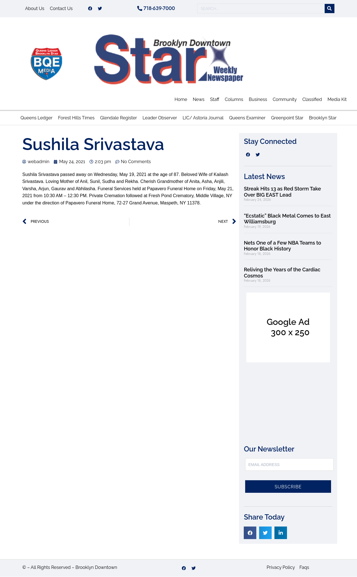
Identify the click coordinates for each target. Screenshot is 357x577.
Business (258, 99)
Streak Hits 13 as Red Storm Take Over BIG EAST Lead (282, 192)
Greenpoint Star (287, 118)
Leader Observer (160, 118)
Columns (234, 99)
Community (285, 99)
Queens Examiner (247, 118)
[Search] (329, 8)
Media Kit (337, 99)
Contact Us (61, 8)
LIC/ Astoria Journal (203, 118)
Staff (214, 99)
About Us (34, 8)
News (198, 99)
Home (181, 99)
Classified (312, 99)
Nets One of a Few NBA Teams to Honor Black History (282, 246)
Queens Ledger (36, 118)
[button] (250, 533)
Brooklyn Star (323, 118)
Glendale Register (118, 118)
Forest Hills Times (76, 118)
